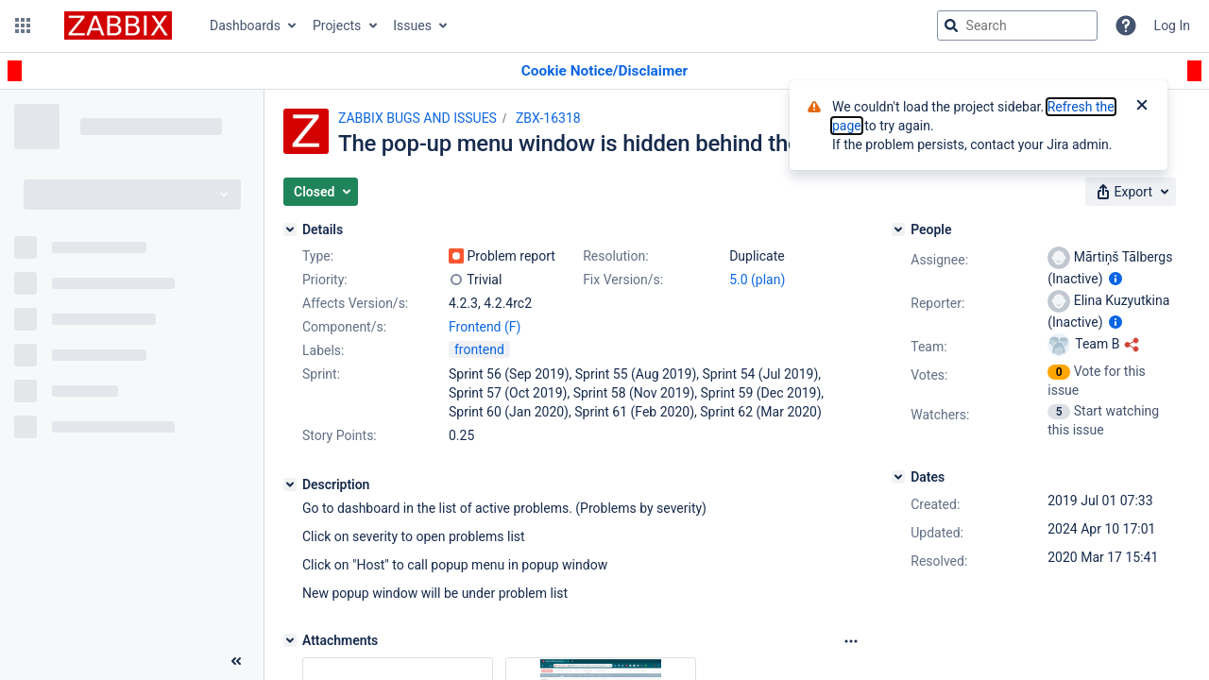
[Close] (1141, 106)
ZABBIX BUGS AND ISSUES (417, 118)
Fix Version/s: (623, 279)
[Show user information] (1115, 278)
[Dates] (898, 477)
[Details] (290, 229)
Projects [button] (337, 25)
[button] (22, 25)
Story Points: (339, 435)
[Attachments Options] (851, 641)
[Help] (1126, 25)
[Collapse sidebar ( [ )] (236, 661)
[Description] (290, 484)
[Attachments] (290, 640)
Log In (1172, 25)
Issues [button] (412, 25)
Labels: (323, 350)
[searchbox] (1017, 25)
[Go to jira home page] (118, 25)
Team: (928, 346)
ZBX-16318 (548, 118)
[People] (898, 229)
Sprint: (321, 374)
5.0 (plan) (757, 279)
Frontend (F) (484, 326)
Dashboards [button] (245, 25)
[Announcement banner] (604, 71)
